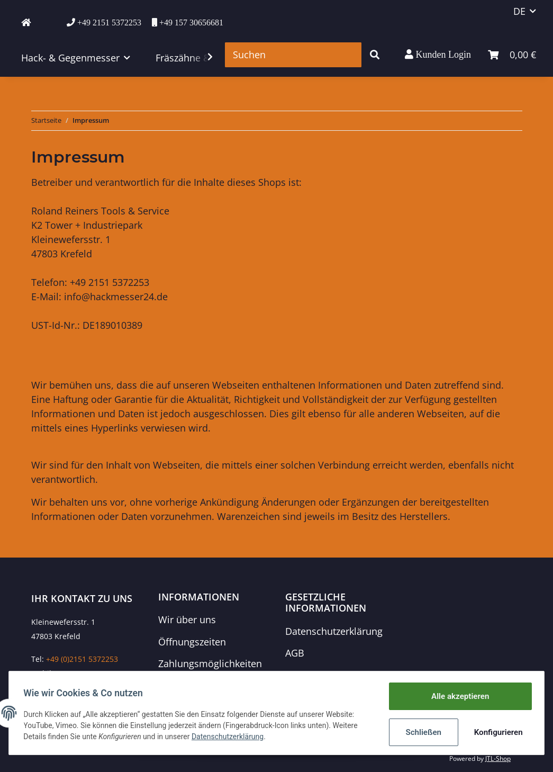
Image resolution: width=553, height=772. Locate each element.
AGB (294, 653)
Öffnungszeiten (192, 641)
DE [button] (519, 11)
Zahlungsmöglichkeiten (210, 663)
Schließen (421, 732)
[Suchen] (293, 55)
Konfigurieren (495, 732)
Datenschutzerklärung (334, 631)
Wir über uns (187, 619)
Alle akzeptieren (457, 697)
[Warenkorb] (512, 55)
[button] (437, 54)
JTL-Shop (498, 758)
